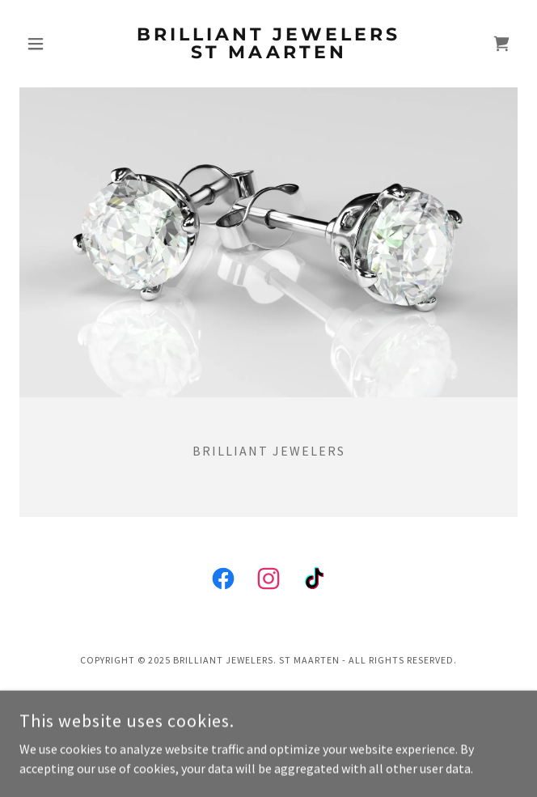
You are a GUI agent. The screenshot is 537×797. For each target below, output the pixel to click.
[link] (268, 43)
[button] (56, 44)
